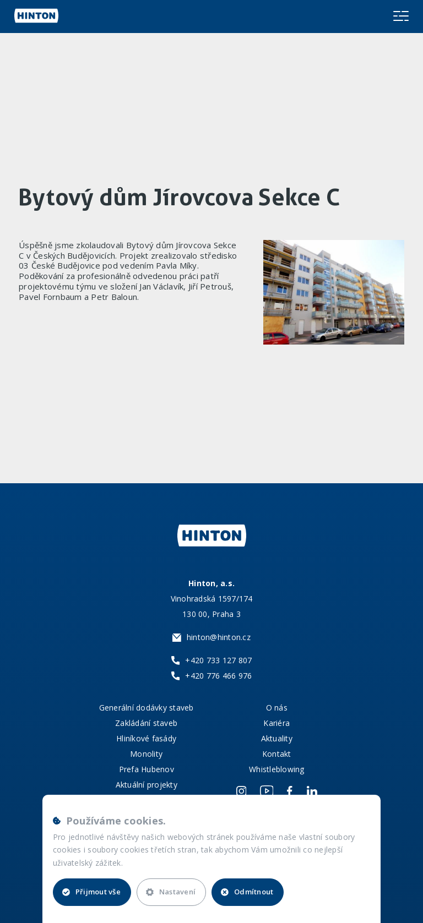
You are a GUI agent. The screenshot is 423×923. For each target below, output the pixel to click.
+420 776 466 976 (218, 675)
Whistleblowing (277, 769)
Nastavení (171, 892)
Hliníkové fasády (146, 738)
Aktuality (276, 738)
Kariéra (276, 723)
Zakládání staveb (146, 723)
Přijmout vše (91, 892)
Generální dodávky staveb (146, 707)
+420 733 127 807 (218, 660)
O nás (277, 707)
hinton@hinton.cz (219, 637)
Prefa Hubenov (146, 769)
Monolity (146, 754)
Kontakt (276, 754)
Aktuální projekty (146, 784)
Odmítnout (247, 892)
